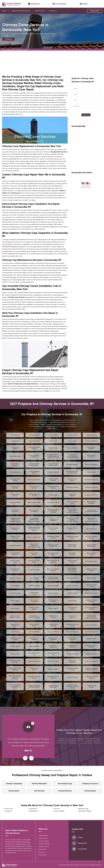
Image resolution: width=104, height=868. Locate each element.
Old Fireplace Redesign (72, 553)
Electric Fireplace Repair (72, 502)
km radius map (86, 146)
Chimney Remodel (72, 677)
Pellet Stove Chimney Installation (53, 561)
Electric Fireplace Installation (34, 510)
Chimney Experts (15, 646)
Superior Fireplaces (15, 578)
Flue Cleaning (15, 441)
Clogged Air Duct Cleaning (34, 638)
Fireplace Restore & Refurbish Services (34, 686)
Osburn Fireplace (53, 593)
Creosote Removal (34, 441)
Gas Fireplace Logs (91, 529)
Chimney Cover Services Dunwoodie (17, 49)
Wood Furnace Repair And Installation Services (53, 511)
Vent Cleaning (15, 631)
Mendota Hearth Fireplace (53, 600)
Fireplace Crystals (34, 569)
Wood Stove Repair (53, 661)
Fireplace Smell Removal (15, 553)
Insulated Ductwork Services (91, 677)
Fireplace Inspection (53, 472)
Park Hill (56, 808)
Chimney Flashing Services (15, 494)
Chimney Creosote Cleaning (34, 447)
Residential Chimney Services (72, 537)
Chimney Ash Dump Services (53, 487)
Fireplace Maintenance (34, 661)
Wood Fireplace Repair (34, 502)
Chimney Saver (91, 472)
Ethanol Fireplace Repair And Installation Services (72, 511)
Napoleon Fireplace (53, 585)
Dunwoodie (32, 808)
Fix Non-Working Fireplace (34, 456)
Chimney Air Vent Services (15, 569)
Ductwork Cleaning (72, 654)
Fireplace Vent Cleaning (72, 494)
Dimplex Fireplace (72, 593)
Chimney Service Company (72, 638)
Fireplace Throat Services (15, 537)
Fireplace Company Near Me (15, 661)
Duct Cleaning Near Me (34, 653)
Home (4, 11)
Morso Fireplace (53, 608)
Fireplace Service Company (53, 638)
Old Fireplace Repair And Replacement (72, 472)
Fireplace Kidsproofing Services (72, 624)
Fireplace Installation (72, 448)
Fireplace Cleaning (91, 435)
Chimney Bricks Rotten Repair (72, 545)
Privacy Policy (42, 855)
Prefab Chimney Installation (53, 624)
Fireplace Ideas (15, 654)
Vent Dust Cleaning (72, 631)
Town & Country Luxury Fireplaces (53, 578)
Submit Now (85, 115)
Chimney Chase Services (53, 479)
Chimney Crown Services (15, 479)
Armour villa (8, 808)
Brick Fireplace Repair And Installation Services (15, 686)
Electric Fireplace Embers (72, 561)
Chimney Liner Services (15, 487)
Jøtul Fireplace (15, 600)
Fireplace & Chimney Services (20, 11)
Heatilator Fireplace (34, 585)
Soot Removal (53, 441)
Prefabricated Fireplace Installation (91, 510)
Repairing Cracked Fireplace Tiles (53, 545)
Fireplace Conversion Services (72, 668)
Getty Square (33, 811)
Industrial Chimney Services (91, 537)
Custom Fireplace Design (34, 561)
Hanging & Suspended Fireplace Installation (91, 668)
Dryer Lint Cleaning (53, 631)
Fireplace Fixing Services (34, 668)
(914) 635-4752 (94, 11)
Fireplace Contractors (91, 495)
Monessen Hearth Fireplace (34, 608)
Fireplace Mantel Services (91, 686)
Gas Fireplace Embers (91, 561)
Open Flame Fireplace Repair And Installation (15, 677)
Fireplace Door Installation (53, 519)
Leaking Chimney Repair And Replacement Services (34, 545)
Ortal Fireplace (72, 600)
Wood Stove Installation (72, 661)
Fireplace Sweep (53, 495)
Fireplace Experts (91, 638)
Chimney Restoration (15, 472)
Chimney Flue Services (91, 479)
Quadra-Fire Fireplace (91, 593)
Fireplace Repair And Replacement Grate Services (34, 529)
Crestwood (8, 811)
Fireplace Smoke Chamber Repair (53, 464)
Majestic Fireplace (72, 585)
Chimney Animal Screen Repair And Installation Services (72, 456)
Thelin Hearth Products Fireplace (34, 616)
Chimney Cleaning (34, 435)
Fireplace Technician (91, 654)
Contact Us (52, 11)
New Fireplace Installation (91, 447)
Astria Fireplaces (91, 578)
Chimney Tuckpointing (91, 464)
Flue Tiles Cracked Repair (53, 553)
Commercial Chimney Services (53, 537)
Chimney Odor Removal (34, 553)
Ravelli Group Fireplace (53, 616)
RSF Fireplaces (15, 585)
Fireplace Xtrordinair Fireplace (91, 600)
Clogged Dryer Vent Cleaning (15, 638)
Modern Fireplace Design (15, 561)
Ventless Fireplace (53, 669)
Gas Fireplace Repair (53, 502)
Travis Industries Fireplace (72, 608)
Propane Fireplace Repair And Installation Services (15, 520)
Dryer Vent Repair (34, 646)
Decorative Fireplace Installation (91, 646)
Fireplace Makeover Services (53, 677)
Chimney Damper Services (34, 487)
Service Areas (39, 11)
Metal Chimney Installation (15, 464)
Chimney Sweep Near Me (53, 653)
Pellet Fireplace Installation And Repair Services (72, 569)
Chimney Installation (91, 441)
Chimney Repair (72, 441)
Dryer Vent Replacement (53, 646)
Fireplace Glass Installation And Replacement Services (34, 520)
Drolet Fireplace (15, 608)
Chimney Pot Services (72, 487)
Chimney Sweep (15, 435)
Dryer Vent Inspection (91, 631)
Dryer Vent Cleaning (91, 625)
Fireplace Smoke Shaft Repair (34, 464)
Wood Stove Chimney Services (15, 668)
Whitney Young (83, 808)
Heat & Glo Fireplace (15, 593)
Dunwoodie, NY (82, 849)
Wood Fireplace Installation (91, 502)
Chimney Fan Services (91, 487)
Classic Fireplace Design (91, 553)
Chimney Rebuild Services (34, 624)
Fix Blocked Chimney (15, 545)
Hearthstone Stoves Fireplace (91, 608)
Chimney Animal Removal (72, 616)
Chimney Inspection (72, 435)
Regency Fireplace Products (91, 569)
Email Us (84, 4)
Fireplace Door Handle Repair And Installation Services (72, 520)
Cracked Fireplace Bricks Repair (53, 686)
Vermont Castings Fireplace (91, 585)
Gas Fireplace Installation (15, 510)
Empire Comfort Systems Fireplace (15, 616)
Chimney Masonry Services (34, 494)
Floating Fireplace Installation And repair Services (72, 686)
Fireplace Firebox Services (53, 528)
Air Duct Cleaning (34, 631)
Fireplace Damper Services (72, 528)
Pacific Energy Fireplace (34, 600)
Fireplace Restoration (15, 456)
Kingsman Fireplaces (72, 578)
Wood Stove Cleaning (91, 661)
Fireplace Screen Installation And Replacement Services (91, 616)
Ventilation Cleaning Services (34, 677)
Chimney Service (53, 435)
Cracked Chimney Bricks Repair (91, 545)
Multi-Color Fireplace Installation (53, 569)
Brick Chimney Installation (91, 456)
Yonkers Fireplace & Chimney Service (79, 865)
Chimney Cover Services (72, 479)
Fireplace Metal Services (15, 528)
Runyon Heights (59, 811)
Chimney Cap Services (34, 479)
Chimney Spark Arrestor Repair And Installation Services (53, 456)
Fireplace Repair (53, 448)
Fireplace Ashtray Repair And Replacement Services (91, 520)
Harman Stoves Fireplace (34, 593)
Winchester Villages (85, 811)
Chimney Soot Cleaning (15, 447)
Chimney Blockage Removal (34, 472)
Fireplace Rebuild (15, 502)
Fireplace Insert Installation (15, 624)
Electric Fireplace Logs (34, 537)
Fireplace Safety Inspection (72, 646)
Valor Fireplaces (34, 578)
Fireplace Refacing (72, 464)
